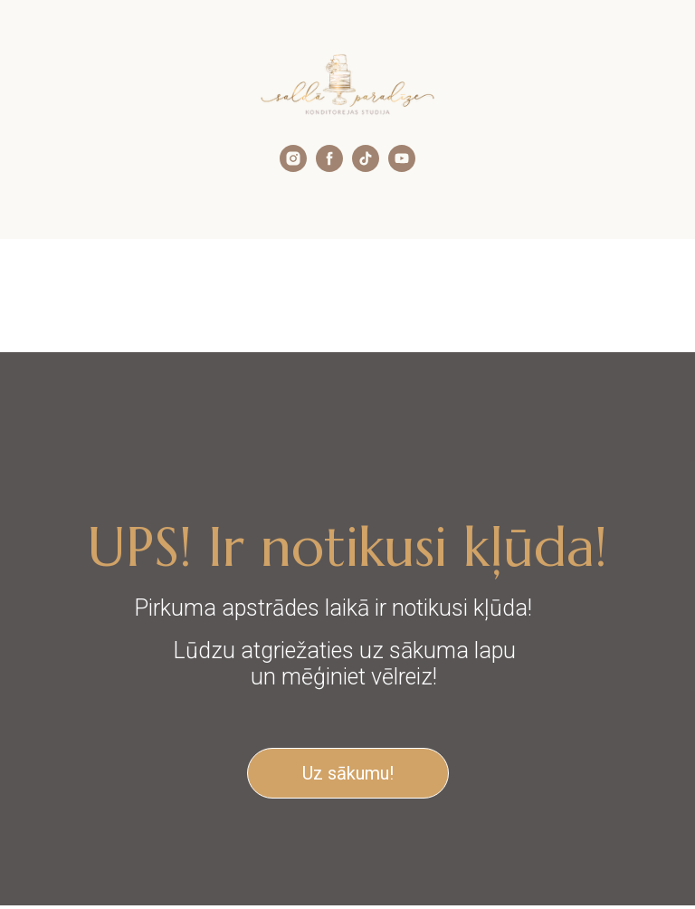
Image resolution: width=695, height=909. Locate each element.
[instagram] (293, 167)
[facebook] (329, 167)
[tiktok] (365, 167)
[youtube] (401, 167)
